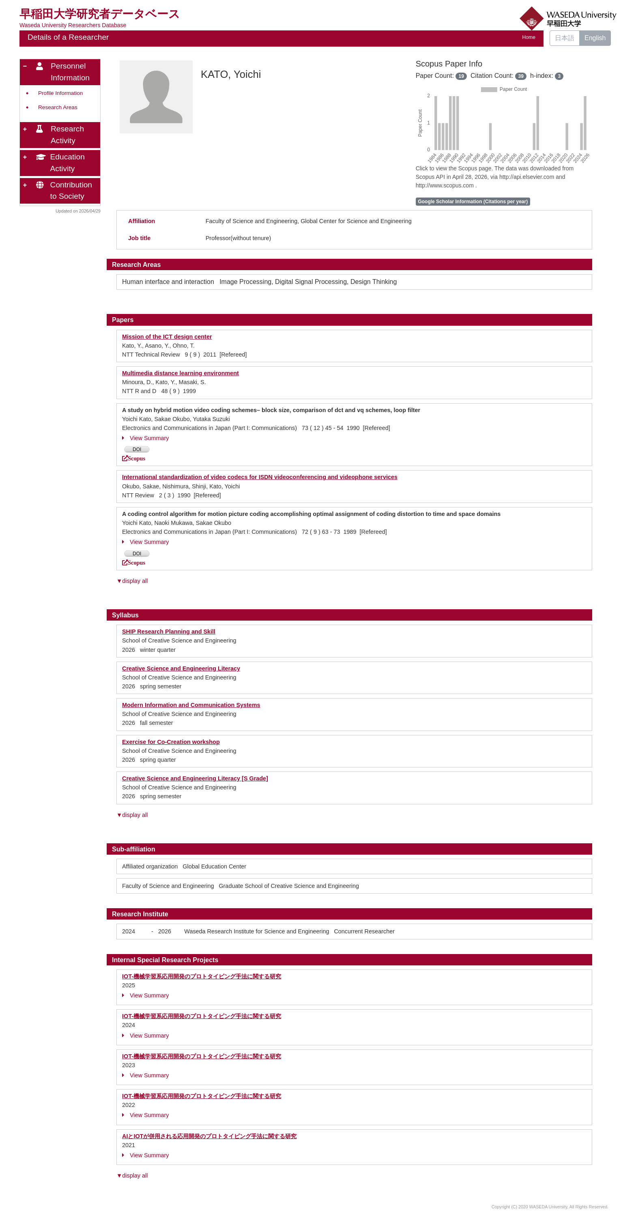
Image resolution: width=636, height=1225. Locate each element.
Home (528, 37)
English (595, 37)
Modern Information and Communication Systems (191, 705)
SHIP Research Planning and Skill (168, 631)
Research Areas (57, 107)
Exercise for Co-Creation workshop (171, 742)
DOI (137, 449)
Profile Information (60, 93)
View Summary (145, 438)
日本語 (564, 37)
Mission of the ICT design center (167, 336)
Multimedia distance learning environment (180, 373)
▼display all (132, 581)
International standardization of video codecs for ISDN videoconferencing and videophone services (260, 477)
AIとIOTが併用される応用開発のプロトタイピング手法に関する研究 (209, 1136)
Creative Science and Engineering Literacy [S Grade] (195, 778)
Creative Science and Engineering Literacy (181, 668)
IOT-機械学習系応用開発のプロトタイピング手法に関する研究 (201, 976)
